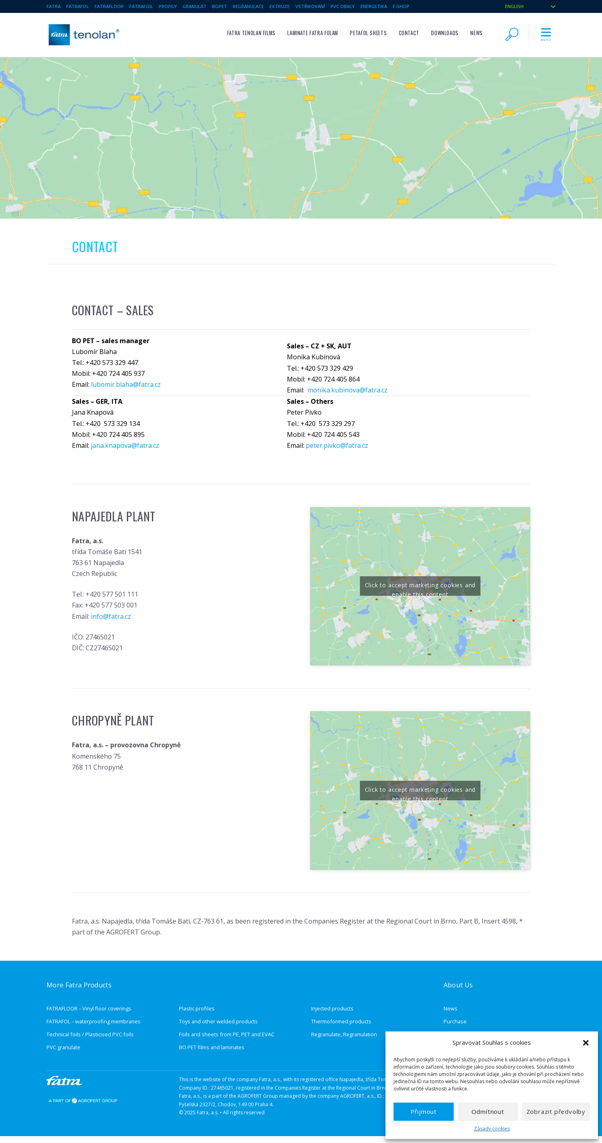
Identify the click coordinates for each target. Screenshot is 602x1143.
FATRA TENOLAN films (251, 33)
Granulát (194, 6)
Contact (409, 33)
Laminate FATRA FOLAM (312, 33)
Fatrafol (77, 6)
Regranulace (248, 6)
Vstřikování (310, 6)
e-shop (401, 6)
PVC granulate (63, 1047)
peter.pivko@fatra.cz (337, 445)
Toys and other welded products (218, 1021)
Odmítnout (487, 1111)
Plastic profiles (197, 1008)
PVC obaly (342, 6)
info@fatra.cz (111, 616)
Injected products (332, 1008)
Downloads (445, 33)
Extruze (279, 6)
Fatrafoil (141, 6)
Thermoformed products (341, 1021)
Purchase (455, 1021)
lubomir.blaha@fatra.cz (126, 384)
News (476, 33)
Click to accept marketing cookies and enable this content (420, 588)
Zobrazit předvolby (555, 1111)
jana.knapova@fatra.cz (125, 445)
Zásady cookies (492, 1128)
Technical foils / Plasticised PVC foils (90, 1034)
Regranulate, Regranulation (344, 1034)
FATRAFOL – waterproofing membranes (93, 1021)
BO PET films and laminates (211, 1047)
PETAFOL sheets (368, 33)
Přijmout (423, 1111)
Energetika (373, 6)
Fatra (53, 6)
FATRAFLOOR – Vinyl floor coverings (88, 1008)
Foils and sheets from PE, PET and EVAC (226, 1034)
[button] (586, 1043)
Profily (168, 6)
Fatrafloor (109, 6)
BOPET (219, 6)
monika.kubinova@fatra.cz (347, 390)
